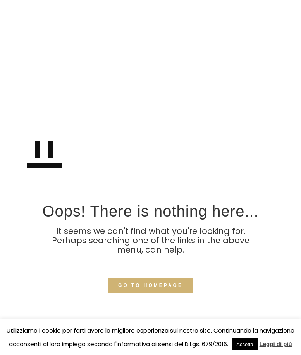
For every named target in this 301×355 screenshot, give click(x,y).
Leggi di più (276, 344)
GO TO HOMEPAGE (150, 285)
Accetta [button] (244, 344)
